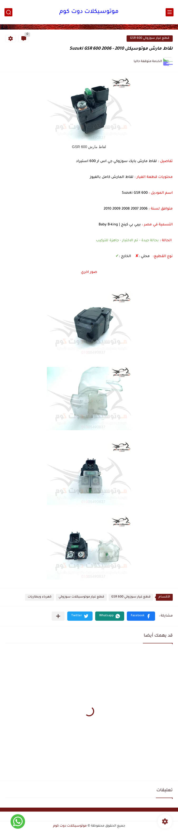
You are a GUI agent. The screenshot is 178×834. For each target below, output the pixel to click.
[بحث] (8, 12)
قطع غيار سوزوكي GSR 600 (149, 38)
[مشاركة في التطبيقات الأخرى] (58, 616)
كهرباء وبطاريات (39, 597)
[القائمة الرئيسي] (170, 12)
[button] (141, 616)
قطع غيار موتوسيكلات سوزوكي (81, 597)
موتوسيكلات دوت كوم (89, 12)
